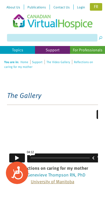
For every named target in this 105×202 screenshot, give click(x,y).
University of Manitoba (52, 181)
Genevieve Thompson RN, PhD (56, 174)
